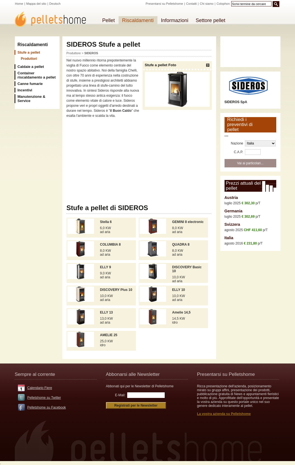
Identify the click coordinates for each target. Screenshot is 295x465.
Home (19, 3)
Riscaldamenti (33, 44)
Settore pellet (210, 20)
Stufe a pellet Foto (177, 85)
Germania (234, 211)
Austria (231, 197)
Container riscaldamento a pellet (37, 75)
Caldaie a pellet (31, 67)
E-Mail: (120, 395)
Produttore (74, 53)
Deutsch (54, 3)
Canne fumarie (30, 84)
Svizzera (232, 224)
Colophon (223, 3)
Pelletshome (53, 19)
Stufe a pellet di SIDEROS (107, 208)
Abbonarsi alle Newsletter (133, 374)
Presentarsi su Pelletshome (164, 3)
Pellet (108, 20)
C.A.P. (238, 152)
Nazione (237, 143)
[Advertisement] (139, 161)
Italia (229, 238)
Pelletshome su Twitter (44, 398)
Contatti (191, 3)
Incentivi (25, 90)
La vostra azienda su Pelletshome (224, 414)
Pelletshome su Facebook (46, 407)
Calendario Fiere (39, 388)
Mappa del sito (36, 3)
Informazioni (174, 20)
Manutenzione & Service (32, 98)
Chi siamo (207, 3)
